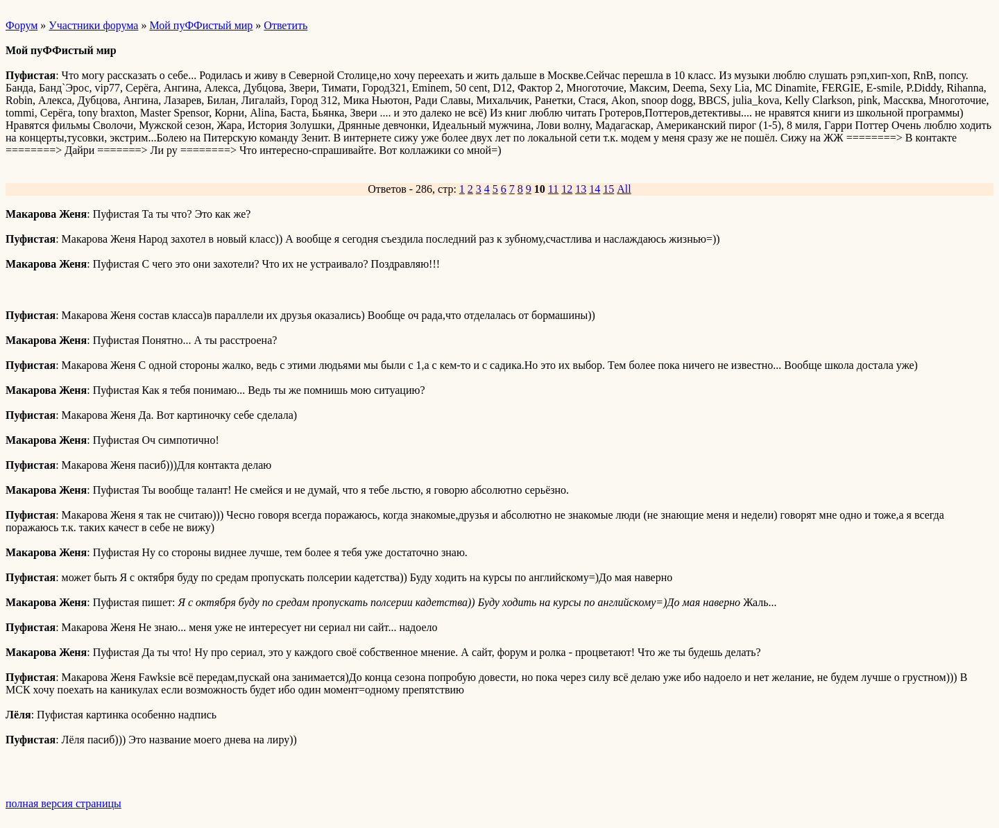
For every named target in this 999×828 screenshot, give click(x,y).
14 (594, 189)
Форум (21, 25)
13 (580, 189)
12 (566, 189)
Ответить (285, 25)
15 (608, 189)
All (624, 189)
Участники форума (93, 25)
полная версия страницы (63, 803)
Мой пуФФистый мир (201, 25)
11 (553, 189)
